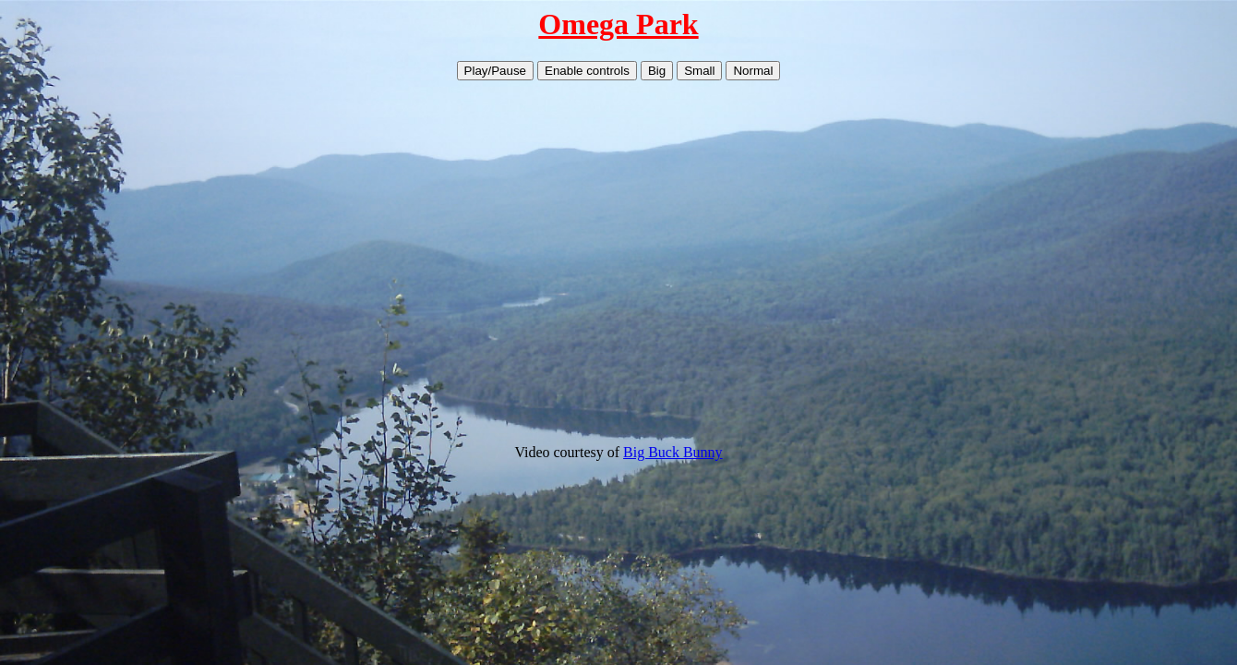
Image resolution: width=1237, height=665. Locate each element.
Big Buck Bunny (673, 452)
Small (699, 71)
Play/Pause (495, 71)
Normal (753, 71)
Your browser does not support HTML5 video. (618, 263)
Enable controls (587, 71)
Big (657, 71)
